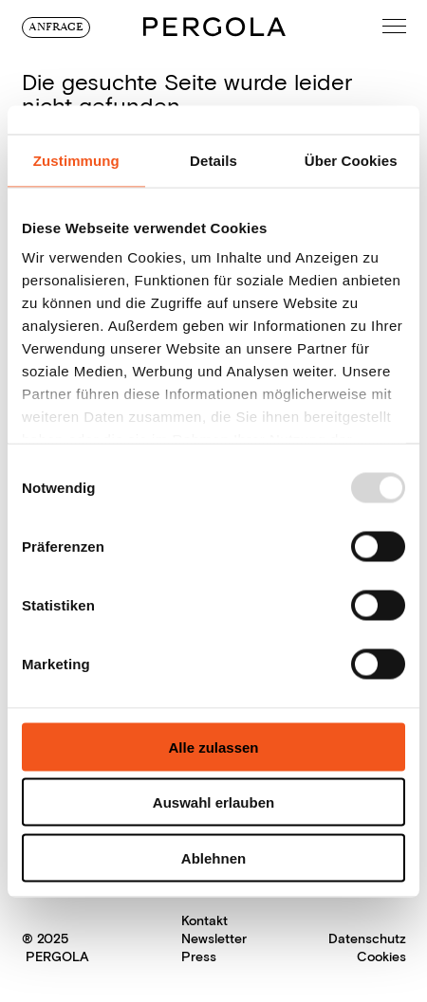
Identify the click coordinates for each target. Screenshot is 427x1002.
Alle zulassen (213, 746)
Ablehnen (213, 857)
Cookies (381, 957)
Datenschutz (367, 939)
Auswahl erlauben (213, 802)
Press (198, 957)
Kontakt (204, 921)
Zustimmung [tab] (76, 160)
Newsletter (214, 939)
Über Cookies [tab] (351, 160)
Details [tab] (213, 160)
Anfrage (56, 27)
